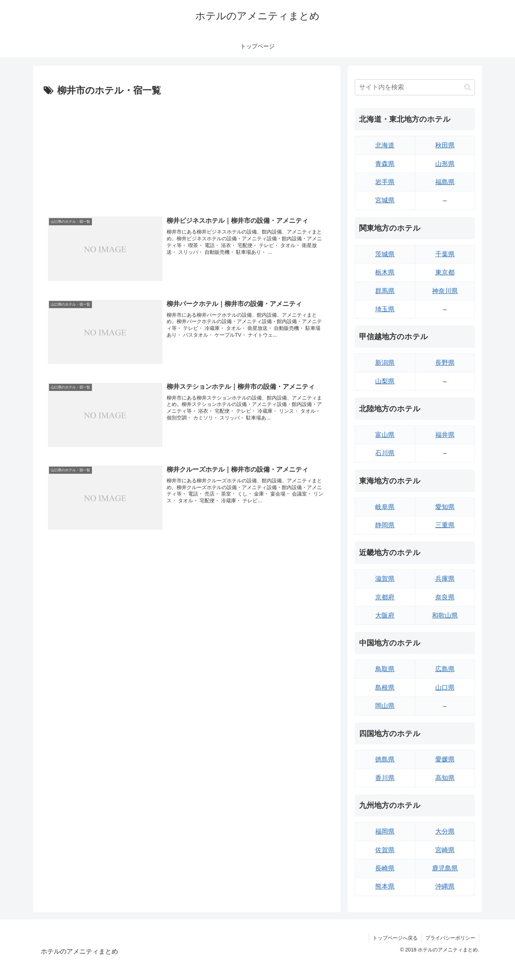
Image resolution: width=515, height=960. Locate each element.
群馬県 (384, 291)
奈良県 (445, 597)
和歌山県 (445, 615)
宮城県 (384, 200)
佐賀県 (384, 850)
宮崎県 (445, 850)
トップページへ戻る (395, 938)
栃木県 (384, 272)
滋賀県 (384, 578)
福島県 (445, 182)
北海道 (384, 145)
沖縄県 (445, 886)
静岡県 (384, 525)
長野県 (445, 362)
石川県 (384, 453)
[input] (415, 87)
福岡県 (384, 831)
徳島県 (384, 759)
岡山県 (384, 705)
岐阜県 (384, 507)
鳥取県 (384, 669)
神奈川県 (445, 291)
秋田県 (445, 145)
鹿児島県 (445, 868)
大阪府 (384, 615)
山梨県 (384, 381)
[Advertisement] (187, 152)
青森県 (384, 163)
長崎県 (384, 868)
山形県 (445, 163)
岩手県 (384, 182)
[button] (467, 87)
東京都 (445, 272)
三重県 (445, 525)
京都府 (384, 597)
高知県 (445, 777)
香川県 (384, 777)
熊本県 (384, 886)
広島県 (445, 669)
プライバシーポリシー (450, 938)
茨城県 (384, 254)
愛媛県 (445, 759)
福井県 (445, 434)
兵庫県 (445, 578)
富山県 (384, 434)
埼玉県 (384, 309)
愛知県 (445, 507)
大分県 (445, 831)
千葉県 (445, 254)
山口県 (445, 687)
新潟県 (384, 362)
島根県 (384, 687)
